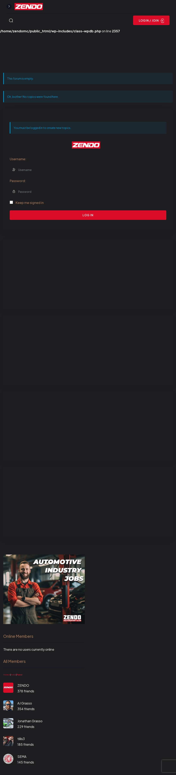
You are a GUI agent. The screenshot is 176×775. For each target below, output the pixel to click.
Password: (18, 181)
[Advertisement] (88, 274)
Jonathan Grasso (29, 721)
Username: (18, 159)
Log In (88, 215)
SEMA (21, 756)
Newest (6, 675)
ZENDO (23, 685)
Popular (19, 675)
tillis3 (21, 739)
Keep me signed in (30, 202)
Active (13, 675)
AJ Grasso (24, 703)
